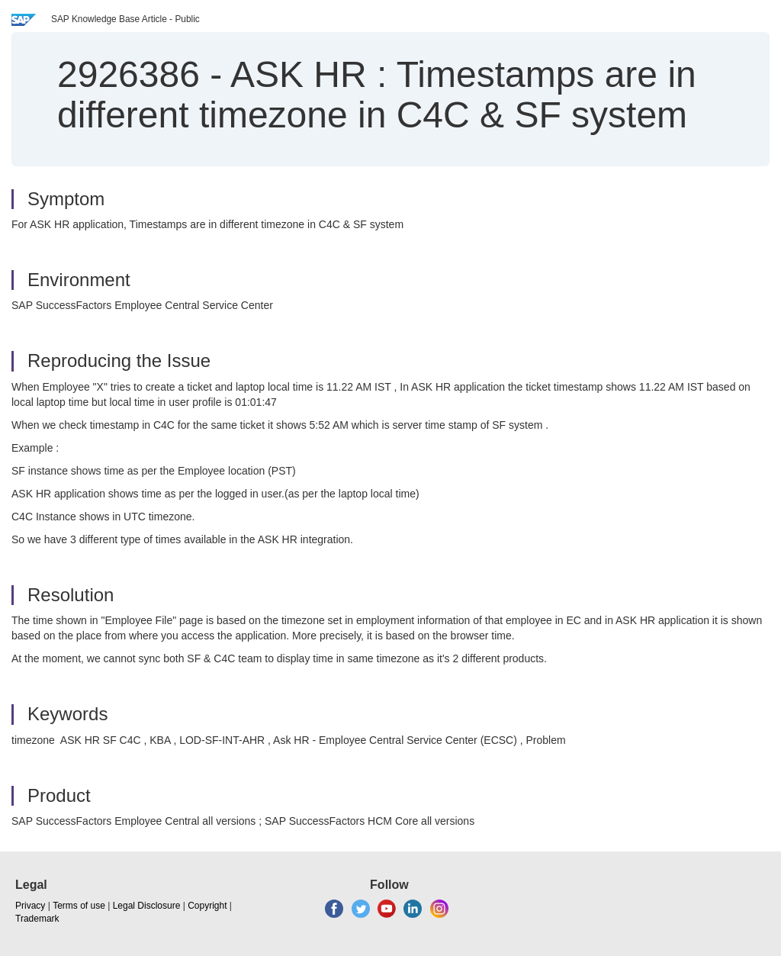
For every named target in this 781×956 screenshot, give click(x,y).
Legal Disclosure (147, 905)
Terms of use (79, 905)
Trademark (37, 918)
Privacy (30, 905)
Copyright (207, 905)
